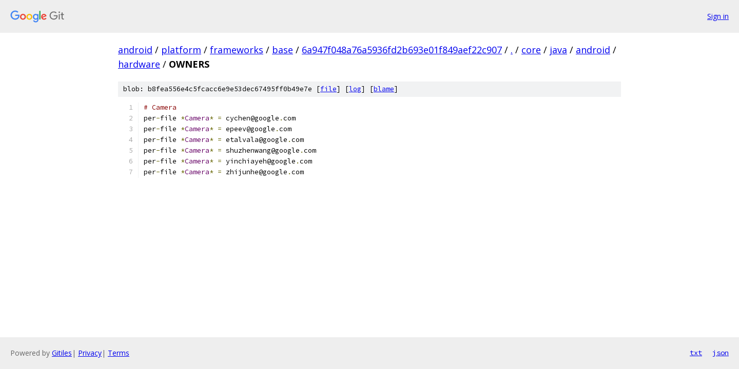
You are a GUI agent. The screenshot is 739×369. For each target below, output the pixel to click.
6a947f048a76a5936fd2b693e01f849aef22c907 (402, 50)
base (282, 50)
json (720, 352)
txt (696, 352)
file (328, 89)
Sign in (718, 16)
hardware (139, 64)
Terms (118, 353)
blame (384, 89)
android (135, 50)
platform (181, 50)
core (531, 50)
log (355, 89)
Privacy (90, 353)
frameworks (236, 50)
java (558, 50)
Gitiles (62, 353)
